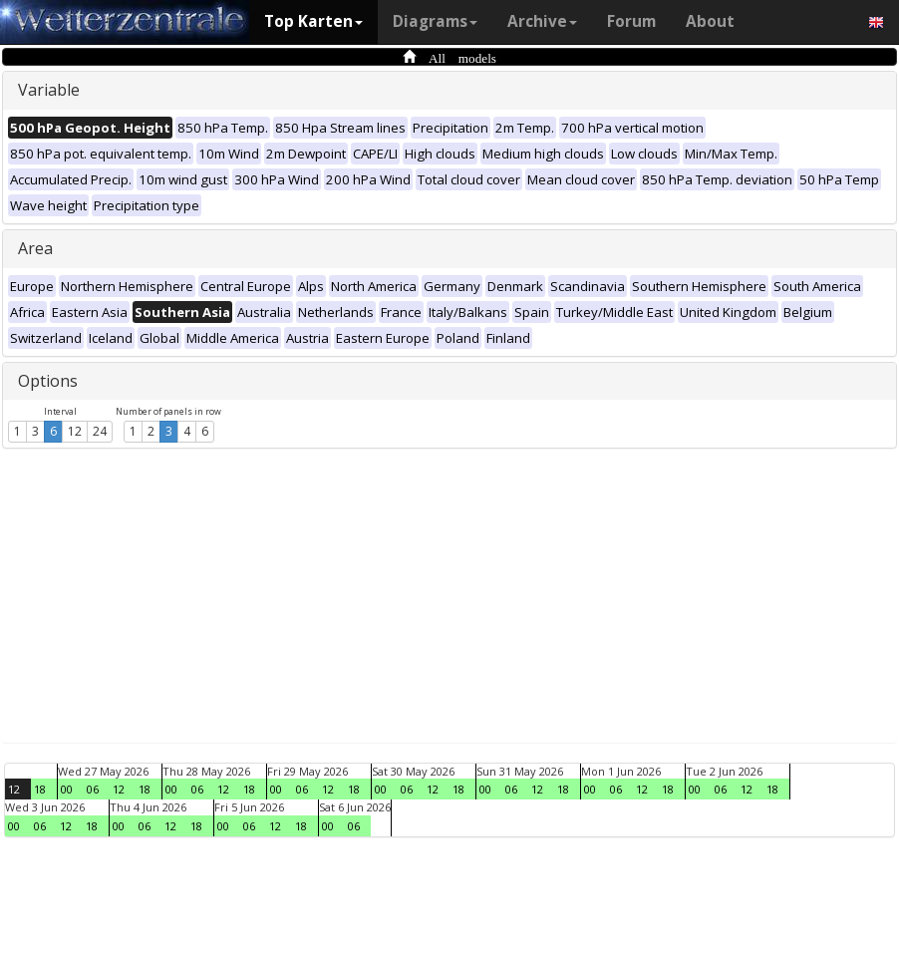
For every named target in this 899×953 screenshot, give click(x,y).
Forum (631, 21)
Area (35, 248)
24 (100, 431)
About (710, 21)
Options (48, 381)
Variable (49, 90)
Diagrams (435, 21)
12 (75, 431)
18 (40, 789)
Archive (542, 21)
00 (67, 789)
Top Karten (313, 21)
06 (93, 789)
